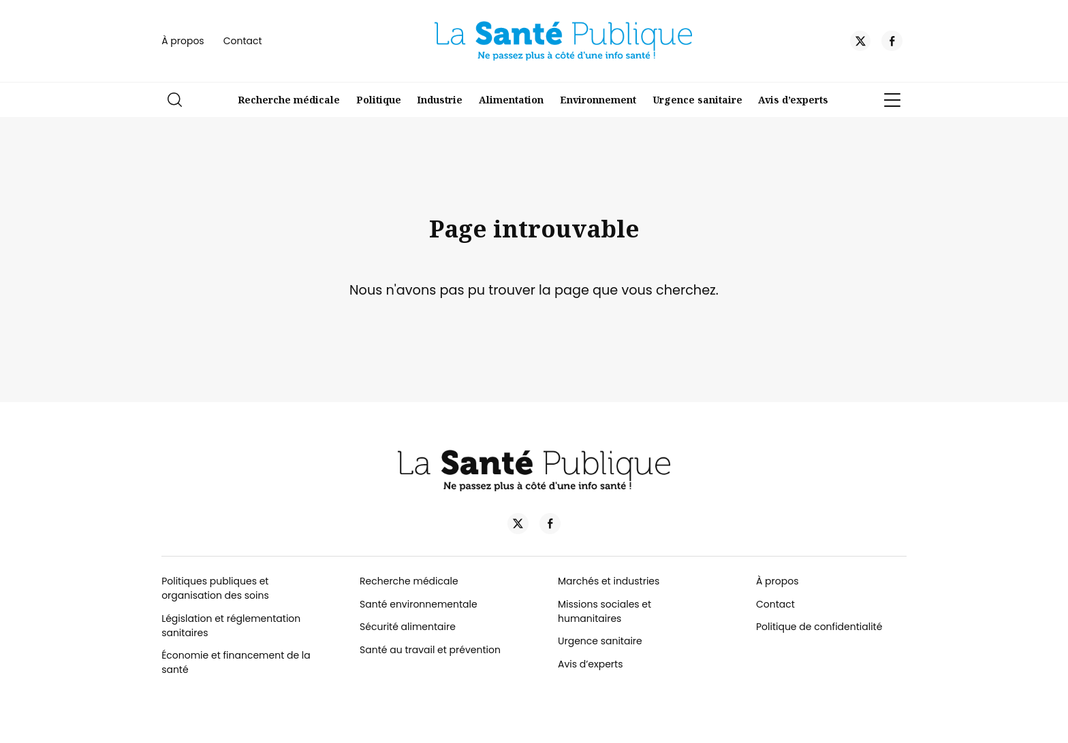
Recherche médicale (289, 99)
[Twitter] (860, 43)
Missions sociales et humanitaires (604, 611)
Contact (242, 41)
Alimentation (511, 99)
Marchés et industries (608, 581)
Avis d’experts (793, 99)
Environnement (598, 99)
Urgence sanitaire (697, 99)
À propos (182, 41)
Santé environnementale (418, 604)
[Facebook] (892, 43)
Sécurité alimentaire (408, 626)
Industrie (439, 99)
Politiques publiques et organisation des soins (215, 588)
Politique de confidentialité (819, 626)
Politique (378, 99)
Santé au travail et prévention (430, 650)
